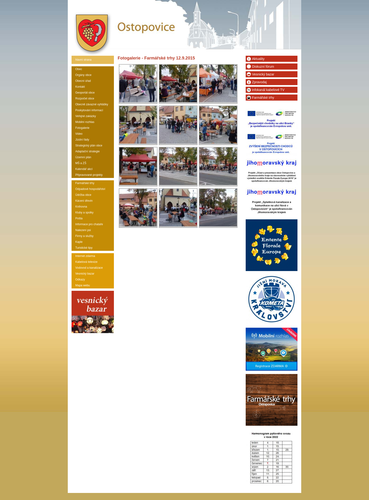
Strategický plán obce (88, 145)
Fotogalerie (82, 128)
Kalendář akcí (83, 169)
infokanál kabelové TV (268, 90)
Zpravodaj (259, 82)
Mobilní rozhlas (84, 122)
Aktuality (258, 59)
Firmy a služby (84, 236)
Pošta (79, 218)
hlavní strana (83, 59)
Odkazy (80, 279)
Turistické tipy (83, 247)
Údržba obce (83, 195)
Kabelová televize (86, 262)
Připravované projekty (89, 175)
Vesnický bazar (84, 273)
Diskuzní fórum (263, 66)
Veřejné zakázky (85, 116)
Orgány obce (83, 75)
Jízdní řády (82, 139)
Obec (78, 69)
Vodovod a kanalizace (89, 267)
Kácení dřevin (83, 200)
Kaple (79, 242)
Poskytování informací (89, 110)
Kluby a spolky (84, 212)
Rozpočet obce (84, 98)
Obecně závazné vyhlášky (91, 104)
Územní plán (83, 157)
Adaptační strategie (87, 151)
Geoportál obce (85, 92)
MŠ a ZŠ (80, 163)
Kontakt (80, 86)
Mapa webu (82, 285)
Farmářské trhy (84, 183)
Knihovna (81, 206)
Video (78, 133)
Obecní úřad (83, 81)
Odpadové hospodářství (90, 189)
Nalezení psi (83, 230)
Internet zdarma (85, 256)
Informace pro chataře (89, 224)
